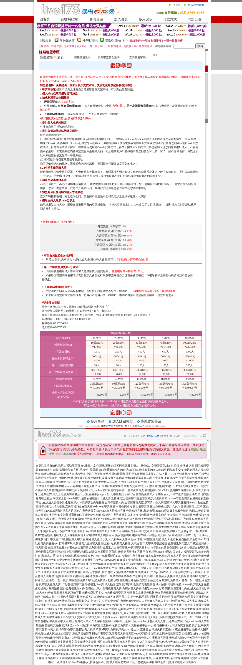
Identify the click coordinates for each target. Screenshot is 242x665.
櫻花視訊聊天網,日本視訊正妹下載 (146, 473)
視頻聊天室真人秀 (50, 584)
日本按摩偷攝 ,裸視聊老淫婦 (73, 555)
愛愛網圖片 (100, 576)
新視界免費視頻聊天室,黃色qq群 (172, 531)
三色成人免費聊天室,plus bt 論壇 (160, 465)
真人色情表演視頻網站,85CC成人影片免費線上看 (68, 482)
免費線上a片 (145, 572)
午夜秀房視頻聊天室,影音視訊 (177, 568)
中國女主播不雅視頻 (180, 605)
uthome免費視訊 (50, 613)
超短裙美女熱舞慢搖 (47, 588)
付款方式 (170, 19)
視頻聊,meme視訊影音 (162, 551)
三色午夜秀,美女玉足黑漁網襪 (56, 494)
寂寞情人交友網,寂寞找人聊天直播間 (166, 502)
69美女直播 (52, 592)
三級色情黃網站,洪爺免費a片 (122, 465)
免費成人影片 (94, 588)
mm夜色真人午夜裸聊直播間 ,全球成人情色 (70, 527)
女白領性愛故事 (87, 609)
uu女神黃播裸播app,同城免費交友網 (169, 625)
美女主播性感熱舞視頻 (97, 605)
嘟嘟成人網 (201, 592)
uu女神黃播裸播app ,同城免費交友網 (79, 514)
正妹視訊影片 (124, 584)
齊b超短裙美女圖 (62, 576)
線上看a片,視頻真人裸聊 (115, 543)
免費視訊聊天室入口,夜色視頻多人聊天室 (106, 658)
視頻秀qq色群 (177, 600)
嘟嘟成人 (203, 600)
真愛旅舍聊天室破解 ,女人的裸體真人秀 (123, 425)
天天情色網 (176, 572)
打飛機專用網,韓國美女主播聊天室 (80, 543)
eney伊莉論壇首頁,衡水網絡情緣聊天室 (67, 523)
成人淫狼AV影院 (108, 609)
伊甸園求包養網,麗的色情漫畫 (115, 527)
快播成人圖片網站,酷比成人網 (119, 518)
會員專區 (96, 19)
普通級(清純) (113, 40)
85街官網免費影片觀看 (99, 580)
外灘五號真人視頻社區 (136, 605)
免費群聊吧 (142, 613)
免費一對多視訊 (100, 600)
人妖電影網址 (193, 613)
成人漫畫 (40, 605)
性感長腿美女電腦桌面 (97, 613)
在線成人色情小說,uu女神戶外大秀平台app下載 (114, 539)
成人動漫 (110, 584)
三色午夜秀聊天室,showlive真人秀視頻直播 (100, 510)
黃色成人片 (87, 596)
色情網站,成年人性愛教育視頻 (109, 523)
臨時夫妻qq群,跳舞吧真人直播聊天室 (63, 473)
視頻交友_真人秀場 (123, 613)
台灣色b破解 (176, 613)
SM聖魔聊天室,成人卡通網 (159, 539)
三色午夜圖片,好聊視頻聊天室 (143, 490)
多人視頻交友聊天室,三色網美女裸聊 (132, 662)
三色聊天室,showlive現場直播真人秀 (144, 621)
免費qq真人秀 (159, 605)
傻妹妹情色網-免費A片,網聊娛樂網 (149, 523)
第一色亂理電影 (140, 596)
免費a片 (115, 600)
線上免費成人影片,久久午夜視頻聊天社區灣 (176, 506)
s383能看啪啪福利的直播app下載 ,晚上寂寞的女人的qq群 (132, 469)
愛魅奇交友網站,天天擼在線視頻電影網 (147, 486)
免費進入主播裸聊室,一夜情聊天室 (123, 547)
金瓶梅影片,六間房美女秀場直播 (84, 502)
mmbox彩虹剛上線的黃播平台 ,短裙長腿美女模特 (94, 486)
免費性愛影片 (90, 592)
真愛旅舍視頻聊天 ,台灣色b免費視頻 (57, 478)
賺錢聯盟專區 (151, 421)
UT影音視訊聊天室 (72, 584)
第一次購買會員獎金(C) (141, 105)
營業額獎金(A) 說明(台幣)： (58, 221)
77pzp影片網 (161, 572)
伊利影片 (116, 605)
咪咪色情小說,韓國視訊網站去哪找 (76, 551)
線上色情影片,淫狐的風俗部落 (156, 518)
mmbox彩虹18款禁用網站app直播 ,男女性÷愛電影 (68, 469)
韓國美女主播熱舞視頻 (140, 592)
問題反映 (194, 19)
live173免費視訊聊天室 (112, 592)
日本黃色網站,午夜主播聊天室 (131, 506)
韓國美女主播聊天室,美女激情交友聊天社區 (160, 527)
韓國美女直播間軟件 (197, 596)
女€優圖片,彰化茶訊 (93, 465)
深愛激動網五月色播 (126, 580)
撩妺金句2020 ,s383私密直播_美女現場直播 (80, 564)
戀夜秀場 (155, 596)
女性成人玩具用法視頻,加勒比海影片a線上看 (125, 482)
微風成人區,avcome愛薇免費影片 (94, 568)
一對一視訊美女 (159, 613)
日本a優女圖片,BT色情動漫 (122, 645)
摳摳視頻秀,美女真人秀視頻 (119, 641)
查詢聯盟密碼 (137, 57)
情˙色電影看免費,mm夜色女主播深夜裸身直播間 (73, 547)
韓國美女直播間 (44, 580)
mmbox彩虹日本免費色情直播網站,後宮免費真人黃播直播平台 (110, 625)
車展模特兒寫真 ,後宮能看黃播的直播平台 (123, 551)
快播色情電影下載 (68, 596)
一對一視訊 (61, 580)
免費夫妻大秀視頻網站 (136, 588)
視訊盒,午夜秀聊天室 (114, 514)
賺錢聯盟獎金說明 (109, 57)
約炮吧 (166, 596)
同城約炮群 (70, 609)
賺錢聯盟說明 (82, 57)
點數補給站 (69, 19)
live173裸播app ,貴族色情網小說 (164, 547)
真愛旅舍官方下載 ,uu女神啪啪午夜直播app (133, 564)
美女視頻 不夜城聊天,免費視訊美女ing (107, 629)
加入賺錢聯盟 (122, 421)
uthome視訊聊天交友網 (195, 584)
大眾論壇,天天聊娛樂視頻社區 (149, 543)
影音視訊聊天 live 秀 (159, 609)
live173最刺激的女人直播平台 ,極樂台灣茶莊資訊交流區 (119, 531)
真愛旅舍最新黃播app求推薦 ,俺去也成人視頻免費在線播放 (101, 572)
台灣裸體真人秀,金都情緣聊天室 (124, 502)
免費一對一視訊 (191, 580)
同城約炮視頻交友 (79, 600)
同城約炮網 (174, 584)
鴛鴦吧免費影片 (171, 580)
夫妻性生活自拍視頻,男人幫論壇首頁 (58, 465)
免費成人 (204, 576)
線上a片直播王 (44, 600)
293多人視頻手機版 (183, 609)
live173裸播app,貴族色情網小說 (90, 662)
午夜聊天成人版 (53, 609)
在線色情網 (60, 600)
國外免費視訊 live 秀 (72, 588)
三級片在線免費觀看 (119, 576)
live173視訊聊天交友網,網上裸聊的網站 (176, 482)
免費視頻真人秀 (112, 588)
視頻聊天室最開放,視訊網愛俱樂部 (146, 498)
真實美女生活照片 (150, 580)
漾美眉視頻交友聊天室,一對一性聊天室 (88, 506)
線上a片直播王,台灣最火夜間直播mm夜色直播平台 (70, 518)
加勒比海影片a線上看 (145, 576)
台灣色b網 (126, 600)
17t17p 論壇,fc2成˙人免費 (157, 559)
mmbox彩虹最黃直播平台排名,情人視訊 (135, 617)
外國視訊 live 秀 (94, 584)
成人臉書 (161, 584)
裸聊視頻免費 (77, 580)
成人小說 (192, 600)
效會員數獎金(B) (71, 105)
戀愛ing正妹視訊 (193, 572)
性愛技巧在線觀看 (144, 584)
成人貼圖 (140, 609)
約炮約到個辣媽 (82, 576)
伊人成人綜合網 (56, 605)
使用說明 (145, 19)
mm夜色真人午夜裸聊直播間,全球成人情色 (160, 637)
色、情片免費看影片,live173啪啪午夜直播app (118, 555)
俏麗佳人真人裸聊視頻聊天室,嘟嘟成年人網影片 (82, 535)
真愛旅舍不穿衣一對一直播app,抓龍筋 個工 (110, 650)
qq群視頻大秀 (126, 609)
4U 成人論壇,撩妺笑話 (111, 498)
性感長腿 (192, 576)
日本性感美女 (74, 605)
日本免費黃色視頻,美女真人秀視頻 (166, 555)
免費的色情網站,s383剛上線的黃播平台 (110, 637)
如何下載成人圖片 (46, 596)
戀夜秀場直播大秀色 (177, 588)
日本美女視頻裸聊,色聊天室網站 (147, 514)
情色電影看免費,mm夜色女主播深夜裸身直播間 (160, 658)
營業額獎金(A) (52, 101)
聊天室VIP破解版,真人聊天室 (67, 539)
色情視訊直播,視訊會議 (59, 625)
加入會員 (121, 19)
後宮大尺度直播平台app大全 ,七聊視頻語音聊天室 (105, 494)
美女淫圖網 (177, 596)
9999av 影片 (157, 588)
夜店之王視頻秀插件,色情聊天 (67, 531)
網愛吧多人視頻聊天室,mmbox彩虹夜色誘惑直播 (95, 490)
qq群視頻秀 (187, 592)
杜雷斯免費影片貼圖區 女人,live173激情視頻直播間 (166, 494)
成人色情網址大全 (72, 613)
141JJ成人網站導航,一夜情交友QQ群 (136, 568)
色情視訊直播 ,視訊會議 (140, 510)
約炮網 (98, 596)
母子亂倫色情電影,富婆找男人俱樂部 (102, 478)
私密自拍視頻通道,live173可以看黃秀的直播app (117, 654)
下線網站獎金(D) (54, 114)
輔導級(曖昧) (90, 40)
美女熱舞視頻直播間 (167, 592)
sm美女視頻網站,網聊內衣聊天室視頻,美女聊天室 (141, 535)
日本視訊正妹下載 (70, 592)
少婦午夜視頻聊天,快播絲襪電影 (105, 473)
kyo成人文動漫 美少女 (116, 596)
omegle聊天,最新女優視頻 (82, 498)
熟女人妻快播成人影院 (172, 576)
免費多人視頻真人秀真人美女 (151, 600)
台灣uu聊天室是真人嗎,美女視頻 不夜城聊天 (151, 478)
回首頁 (45, 19)
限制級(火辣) (67, 40)
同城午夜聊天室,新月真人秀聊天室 (113, 633)
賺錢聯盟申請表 (52, 57)
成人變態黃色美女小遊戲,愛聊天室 (180, 564)
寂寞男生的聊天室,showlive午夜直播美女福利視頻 (111, 559)
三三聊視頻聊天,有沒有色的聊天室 (189, 473)
